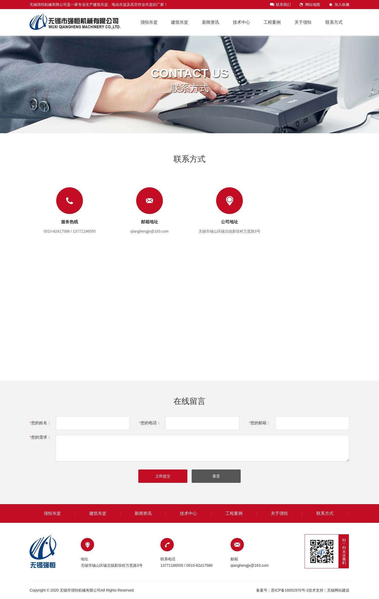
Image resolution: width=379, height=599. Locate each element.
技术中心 (241, 22)
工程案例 (272, 22)
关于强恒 (303, 22)
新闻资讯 (210, 22)
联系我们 (283, 4)
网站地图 (312, 4)
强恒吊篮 (149, 22)
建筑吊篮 (179, 22)
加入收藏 (341, 4)
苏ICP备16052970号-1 (289, 590)
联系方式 (333, 22)
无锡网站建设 (338, 590)
